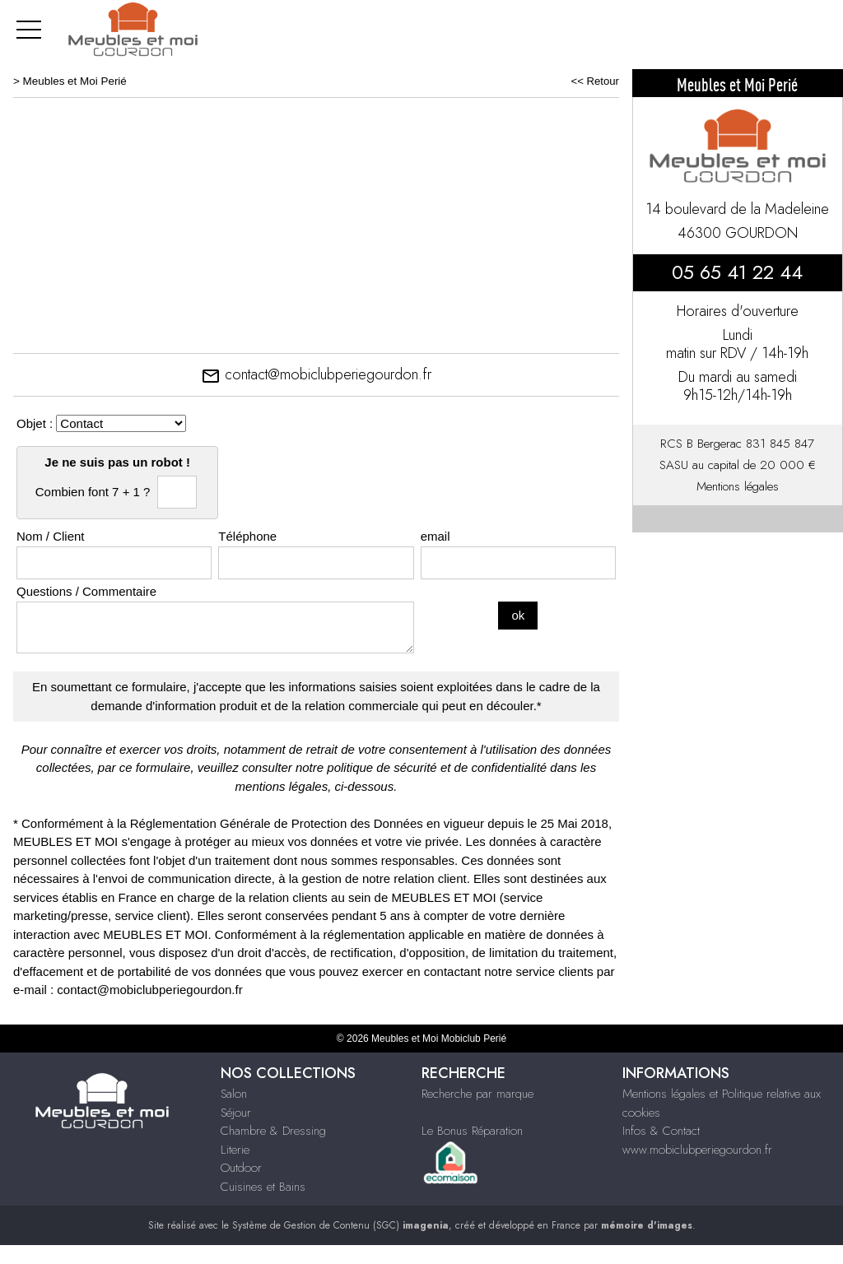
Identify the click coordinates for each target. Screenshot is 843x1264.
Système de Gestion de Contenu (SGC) (340, 1225)
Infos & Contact (661, 1131)
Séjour (236, 1113)
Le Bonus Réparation (472, 1131)
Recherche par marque (477, 1094)
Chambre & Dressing (273, 1131)
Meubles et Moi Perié (75, 81)
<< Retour (595, 81)
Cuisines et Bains (263, 1187)
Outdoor (241, 1168)
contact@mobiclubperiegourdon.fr (316, 374)
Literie (235, 1150)
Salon (234, 1094)
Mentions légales (737, 486)
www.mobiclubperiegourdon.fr (697, 1150)
